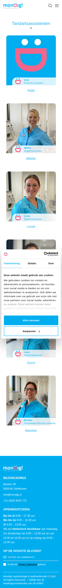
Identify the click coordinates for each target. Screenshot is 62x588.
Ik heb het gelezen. (26, 564)
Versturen (56, 557)
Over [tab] (51, 263)
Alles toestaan (31, 320)
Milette (31, 158)
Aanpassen (31, 331)
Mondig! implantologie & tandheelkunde (25, 576)
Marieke (31, 430)
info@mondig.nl (12, 494)
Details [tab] (32, 263)
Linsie (31, 226)
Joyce (31, 362)
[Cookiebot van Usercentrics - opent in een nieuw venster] (44, 254)
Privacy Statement (27, 564)
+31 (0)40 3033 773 (14, 500)
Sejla (31, 90)
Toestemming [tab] (12, 263)
